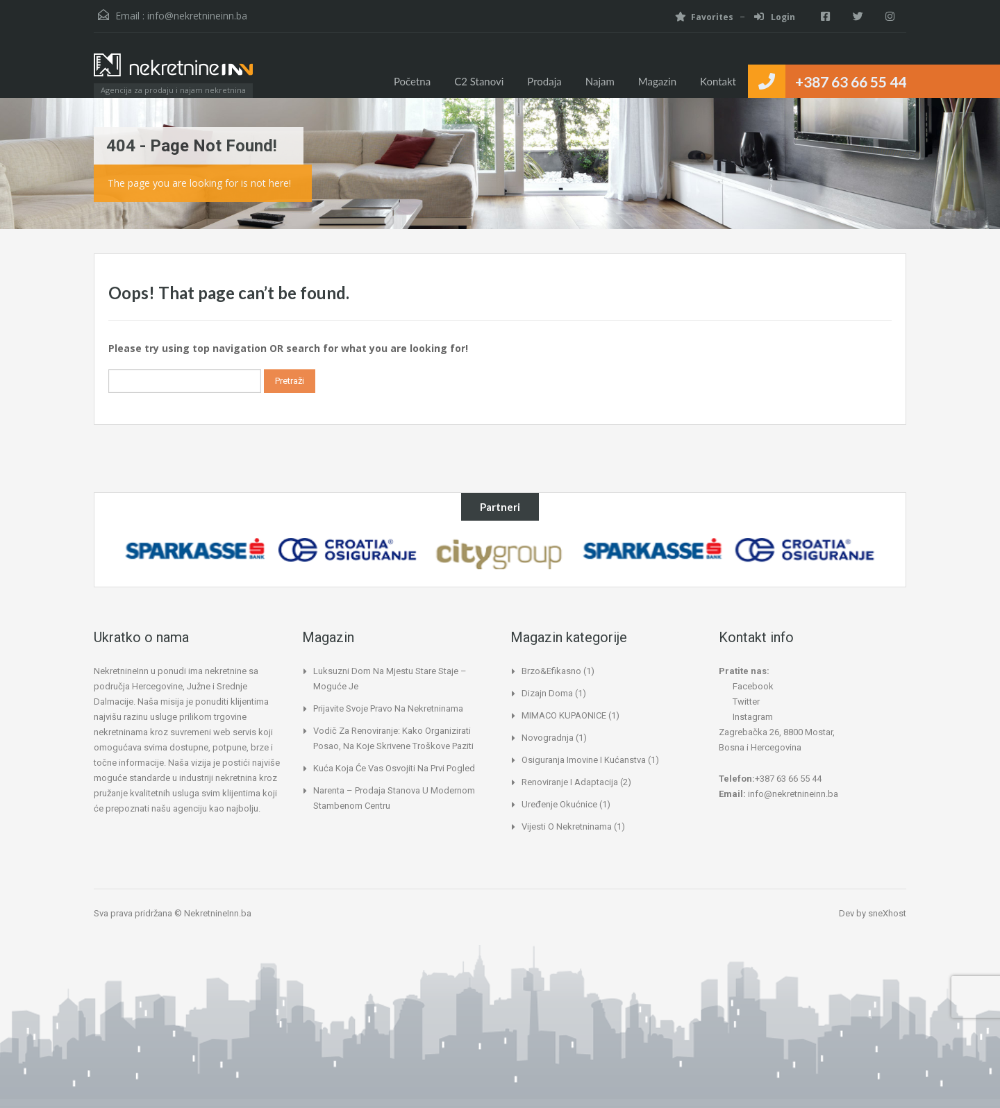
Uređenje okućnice (559, 804)
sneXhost (887, 913)
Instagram (746, 717)
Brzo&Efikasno (551, 671)
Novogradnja (548, 737)
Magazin (657, 81)
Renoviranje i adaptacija (570, 782)
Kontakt (718, 81)
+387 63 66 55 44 (850, 81)
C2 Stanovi (478, 81)
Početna (412, 81)
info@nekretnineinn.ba (197, 15)
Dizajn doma (547, 693)
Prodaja (544, 81)
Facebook (746, 686)
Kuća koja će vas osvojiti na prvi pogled (394, 768)
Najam (600, 81)
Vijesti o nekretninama (567, 826)
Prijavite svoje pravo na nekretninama (388, 708)
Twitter (739, 701)
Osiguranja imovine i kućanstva (584, 760)
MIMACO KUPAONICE (564, 715)
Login (767, 17)
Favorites (697, 17)
